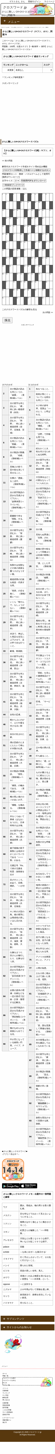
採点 (7, 320)
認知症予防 (6, 1414)
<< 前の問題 (7, 161)
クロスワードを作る (9, 1380)
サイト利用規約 (7, 1412)
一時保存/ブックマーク (13, 185)
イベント (5, 1388)
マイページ (49, 1)
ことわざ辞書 (6, 1410)
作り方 (4, 1383)
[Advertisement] (27, 112)
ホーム (4, 1373)
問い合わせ (6, 1400)
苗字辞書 (5, 1407)
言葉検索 (5, 1390)
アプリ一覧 (6, 1385)
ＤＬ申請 (5, 1395)
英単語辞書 (6, 1405)
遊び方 (4, 1422)
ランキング (6, 1393)
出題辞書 (5, 1403)
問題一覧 (5, 1376)
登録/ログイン (34, 1)
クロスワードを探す (9, 1378)
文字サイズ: (7, 180)
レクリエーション (8, 1417)
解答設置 (5, 1397)
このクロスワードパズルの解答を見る (19, 309)
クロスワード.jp (15, 7)
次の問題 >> (48, 312)
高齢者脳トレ (6, 1420)
